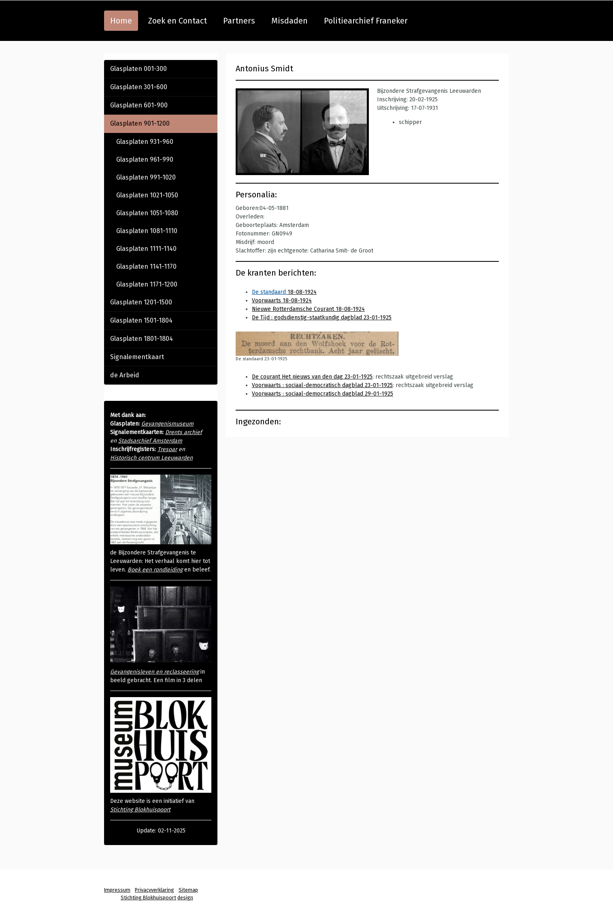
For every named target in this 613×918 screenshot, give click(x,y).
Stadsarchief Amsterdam (150, 440)
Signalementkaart (137, 357)
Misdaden (289, 21)
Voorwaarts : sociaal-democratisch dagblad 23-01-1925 (322, 385)
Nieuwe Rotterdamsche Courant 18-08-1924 (308, 309)
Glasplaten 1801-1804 (141, 338)
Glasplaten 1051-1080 (147, 213)
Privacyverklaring (154, 890)
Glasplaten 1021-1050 (147, 195)
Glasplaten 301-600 (138, 87)
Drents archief (183, 432)
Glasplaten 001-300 (138, 69)
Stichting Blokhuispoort (140, 809)
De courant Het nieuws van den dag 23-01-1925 (312, 376)
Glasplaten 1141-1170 (146, 266)
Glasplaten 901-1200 (140, 123)
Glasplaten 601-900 (139, 105)
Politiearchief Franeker (366, 21)
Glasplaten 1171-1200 (146, 284)
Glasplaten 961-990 (144, 159)
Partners (239, 21)
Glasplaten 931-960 (144, 142)
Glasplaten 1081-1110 (146, 231)
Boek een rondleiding (155, 569)
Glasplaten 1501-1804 (141, 320)
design (185, 897)
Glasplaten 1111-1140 (146, 249)
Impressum (117, 890)
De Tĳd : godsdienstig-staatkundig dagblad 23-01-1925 (322, 317)
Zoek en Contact (177, 21)
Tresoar (167, 449)
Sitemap (188, 890)
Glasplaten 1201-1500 (141, 302)
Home (121, 21)
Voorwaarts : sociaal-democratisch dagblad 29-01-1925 (322, 393)
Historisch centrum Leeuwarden (151, 457)
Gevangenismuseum (167, 423)
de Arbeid (124, 375)
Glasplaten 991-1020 (146, 177)
